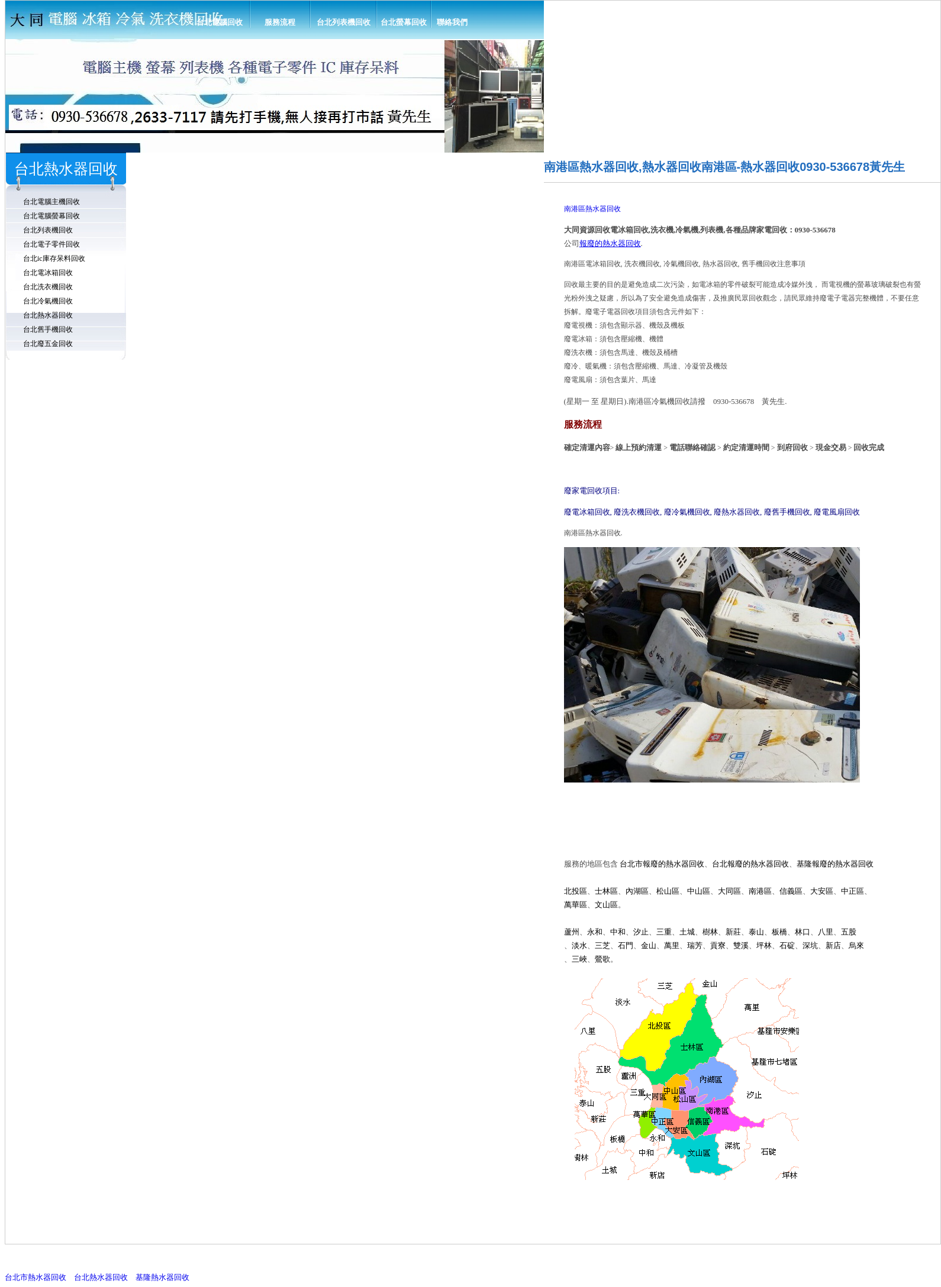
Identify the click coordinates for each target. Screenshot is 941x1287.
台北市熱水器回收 (35, 1277)
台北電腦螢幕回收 (51, 216)
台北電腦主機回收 (51, 202)
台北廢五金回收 (48, 343)
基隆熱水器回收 (162, 1277)
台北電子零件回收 (51, 244)
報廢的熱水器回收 (610, 243)
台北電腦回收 (219, 22)
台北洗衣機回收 (48, 287)
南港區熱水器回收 (592, 209)
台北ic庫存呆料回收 (54, 258)
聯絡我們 (452, 22)
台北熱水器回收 (48, 315)
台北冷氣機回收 (48, 301)
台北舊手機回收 (48, 329)
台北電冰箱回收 (48, 273)
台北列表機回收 (343, 22)
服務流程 (280, 22)
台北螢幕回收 (404, 22)
